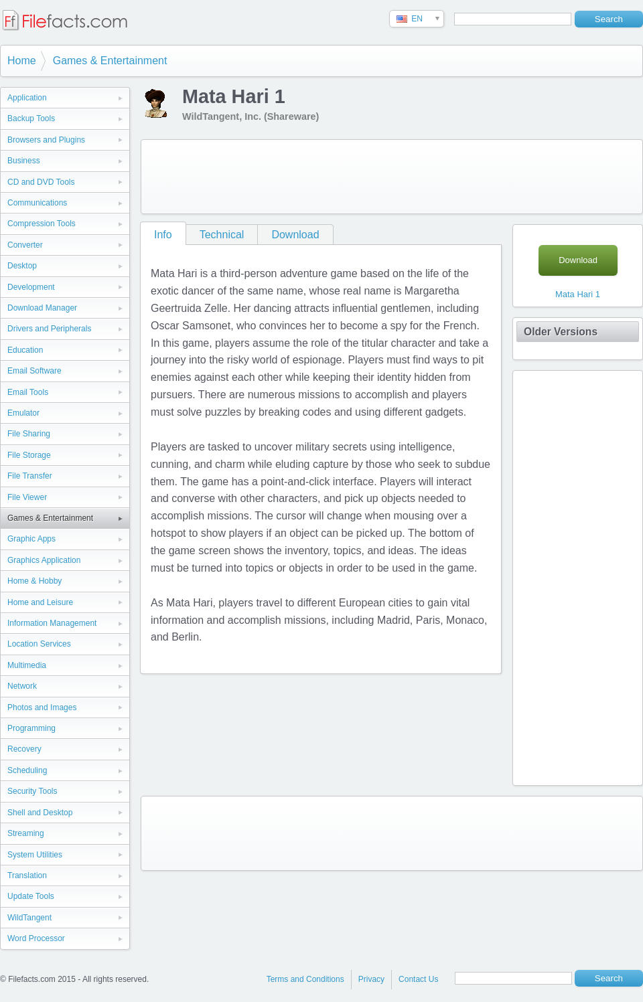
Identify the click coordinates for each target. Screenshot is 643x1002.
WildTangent (29, 917)
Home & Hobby (34, 581)
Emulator (23, 413)
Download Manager (42, 308)
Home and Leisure (40, 602)
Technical (222, 234)
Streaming (25, 833)
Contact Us (418, 979)
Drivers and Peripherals (49, 328)
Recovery (24, 749)
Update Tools (30, 896)
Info (163, 234)
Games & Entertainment (110, 60)
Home (21, 60)
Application (27, 97)
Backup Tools (31, 118)
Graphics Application (43, 560)
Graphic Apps (31, 539)
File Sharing (28, 433)
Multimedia (26, 665)
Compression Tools (41, 223)
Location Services (39, 644)
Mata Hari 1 (577, 294)
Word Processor (36, 938)
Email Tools (27, 392)
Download (295, 234)
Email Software (34, 370)
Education (25, 350)
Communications (37, 202)
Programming (31, 728)
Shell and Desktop (39, 812)
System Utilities (34, 854)
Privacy (371, 979)
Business (23, 160)
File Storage (29, 455)
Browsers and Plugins (46, 140)
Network (22, 686)
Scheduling (27, 770)
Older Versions (560, 331)
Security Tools (32, 791)
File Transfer (29, 476)
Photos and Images (41, 707)
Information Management (51, 623)
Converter (25, 245)
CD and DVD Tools (41, 182)
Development (31, 287)
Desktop (22, 265)
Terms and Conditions (305, 979)
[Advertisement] (392, 177)
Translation (27, 875)
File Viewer (27, 497)
